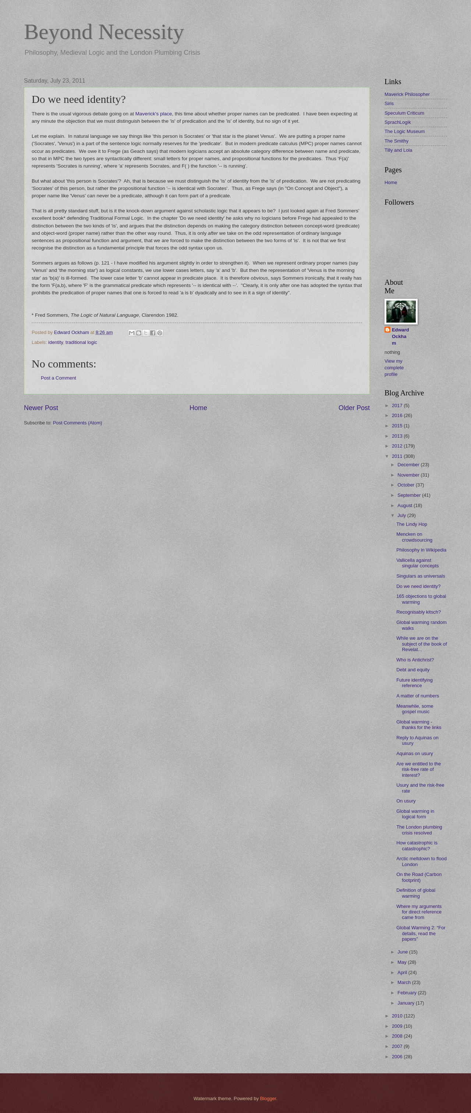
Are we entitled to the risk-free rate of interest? (418, 769)
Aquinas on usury (414, 753)
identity (55, 342)
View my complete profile (394, 367)
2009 (398, 1026)
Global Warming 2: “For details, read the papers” (420, 933)
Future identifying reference (414, 682)
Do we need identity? (418, 586)
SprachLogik (398, 122)
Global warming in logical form (415, 813)
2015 (398, 425)
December (409, 464)
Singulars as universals (420, 576)
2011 (398, 456)
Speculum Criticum (404, 113)
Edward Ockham (400, 336)
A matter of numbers (417, 696)
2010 (398, 1016)
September (409, 495)
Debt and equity (412, 669)
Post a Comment (58, 378)
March (404, 982)
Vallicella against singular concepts (417, 562)
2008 (398, 1036)
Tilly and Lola (398, 150)
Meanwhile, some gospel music (414, 708)
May (402, 962)
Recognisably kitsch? (418, 612)
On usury (405, 801)
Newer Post (41, 408)
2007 (398, 1046)
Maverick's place (153, 113)
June (403, 952)
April (402, 972)
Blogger (268, 1098)
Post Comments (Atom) (77, 423)
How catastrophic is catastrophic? (417, 845)
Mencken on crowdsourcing (414, 536)
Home (198, 408)
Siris (389, 103)
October (406, 485)
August (405, 505)
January (406, 1003)
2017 (398, 405)
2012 (398, 446)
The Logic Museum (405, 131)
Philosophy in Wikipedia (421, 550)
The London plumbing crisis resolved (419, 829)
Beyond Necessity (104, 31)
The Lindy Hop (411, 524)
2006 (398, 1056)
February (407, 992)
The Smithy (396, 141)
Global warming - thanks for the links (418, 724)
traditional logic (81, 342)
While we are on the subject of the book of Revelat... (421, 643)
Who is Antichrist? (415, 660)
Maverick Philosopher (407, 94)
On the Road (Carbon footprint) (419, 877)
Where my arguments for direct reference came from (419, 912)
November (409, 475)
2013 (398, 436)
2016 (398, 415)
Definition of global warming (415, 892)
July (402, 515)
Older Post (354, 408)
